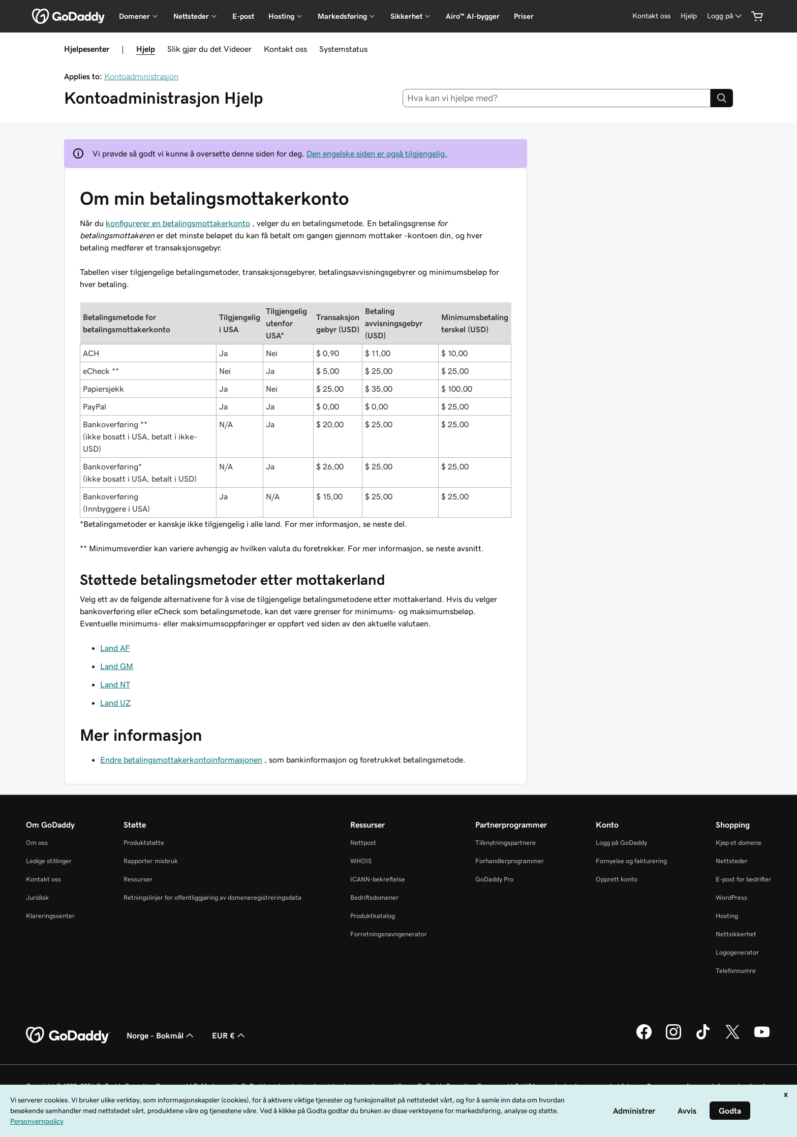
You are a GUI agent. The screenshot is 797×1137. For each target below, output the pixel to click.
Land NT (115, 684)
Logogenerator (737, 952)
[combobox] (557, 98)
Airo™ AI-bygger (473, 16)
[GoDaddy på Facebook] (644, 1038)
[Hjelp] (689, 16)
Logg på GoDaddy (621, 842)
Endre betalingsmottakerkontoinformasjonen (181, 759)
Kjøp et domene (738, 842)
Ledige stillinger (49, 861)
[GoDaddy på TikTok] (703, 1038)
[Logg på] (725, 16)
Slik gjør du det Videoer (209, 49)
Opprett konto (616, 879)
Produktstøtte (144, 842)
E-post (243, 16)
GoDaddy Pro (494, 879)
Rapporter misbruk (151, 861)
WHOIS (361, 861)
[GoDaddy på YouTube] (762, 1038)
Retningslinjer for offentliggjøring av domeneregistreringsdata (212, 897)
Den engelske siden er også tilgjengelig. (376, 153)
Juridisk (37, 897)
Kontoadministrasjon (141, 76)
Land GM (116, 666)
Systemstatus (343, 49)
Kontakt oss (285, 49)
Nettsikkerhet (736, 934)
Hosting (727, 915)
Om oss (37, 842)
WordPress (731, 897)
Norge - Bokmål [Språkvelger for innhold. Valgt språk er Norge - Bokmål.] (161, 1035)
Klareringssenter (50, 915)
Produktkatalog (372, 915)
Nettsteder (732, 861)
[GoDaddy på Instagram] (673, 1038)
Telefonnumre (736, 970)
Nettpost (363, 842)
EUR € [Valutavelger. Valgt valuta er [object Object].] (229, 1035)
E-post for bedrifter (743, 879)
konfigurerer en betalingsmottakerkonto (178, 223)
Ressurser (138, 879)
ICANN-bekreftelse (377, 879)
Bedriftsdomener (374, 897)
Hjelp (145, 49)
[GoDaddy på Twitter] (732, 1038)
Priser (524, 16)
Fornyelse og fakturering (631, 861)
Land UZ (115, 703)
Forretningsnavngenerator (388, 934)
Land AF (115, 648)
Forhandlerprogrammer (509, 861)
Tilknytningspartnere (505, 842)
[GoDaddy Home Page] (68, 1035)
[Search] (722, 98)
